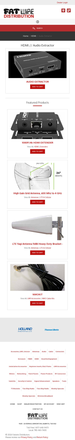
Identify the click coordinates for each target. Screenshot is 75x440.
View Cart (61, 404)
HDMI (33, 36)
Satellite (12, 381)
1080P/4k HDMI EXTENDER (37, 142)
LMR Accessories (34, 298)
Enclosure (21, 359)
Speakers (55, 381)
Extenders (44, 147)
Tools (64, 381)
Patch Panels (33, 374)
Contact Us (38, 409)
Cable (51, 351)
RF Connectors (60, 374)
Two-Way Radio (43, 389)
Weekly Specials (57, 389)
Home (25, 36)
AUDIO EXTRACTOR (37, 81)
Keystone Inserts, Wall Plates (40, 366)
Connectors (60, 351)
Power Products (46, 374)
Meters (12, 374)
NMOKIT (38, 294)
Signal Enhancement (42, 381)
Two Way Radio (28, 389)
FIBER (30, 359)
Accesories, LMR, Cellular (20, 351)
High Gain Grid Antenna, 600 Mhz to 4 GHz (37, 193)
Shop (19, 404)
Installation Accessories (18, 366)
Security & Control (25, 381)
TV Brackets (15, 389)
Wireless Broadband (45, 396)
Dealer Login (62, 2)
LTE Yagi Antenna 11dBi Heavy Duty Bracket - (37, 243)
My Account (49, 404)
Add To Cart (37, 87)
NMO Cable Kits (48, 298)
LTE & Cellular (45, 197)
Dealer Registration (32, 404)
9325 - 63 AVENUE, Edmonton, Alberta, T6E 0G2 (37, 424)
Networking (21, 374)
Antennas (35, 197)
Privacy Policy (27, 437)
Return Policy (42, 437)
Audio (44, 351)
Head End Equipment (49, 359)
